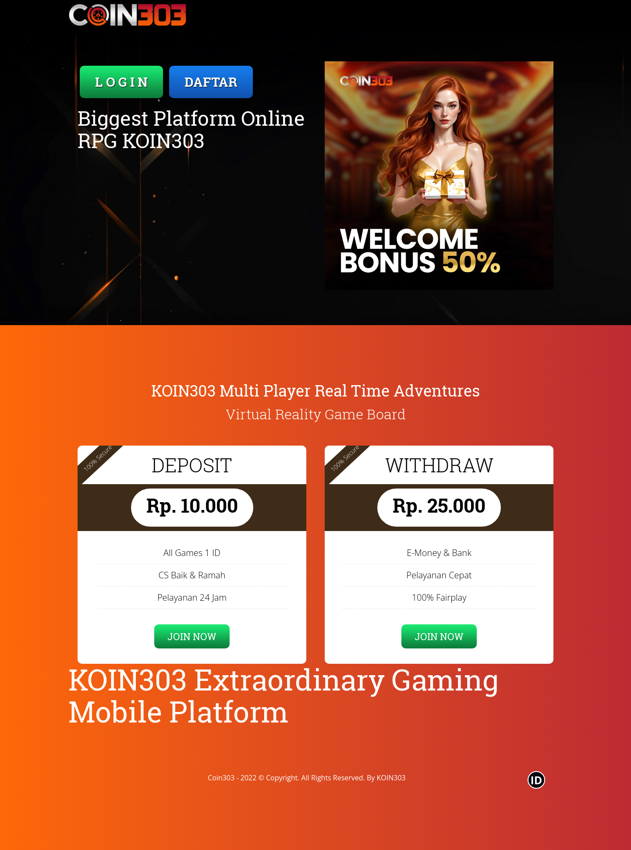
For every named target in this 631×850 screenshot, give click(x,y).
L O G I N (121, 81)
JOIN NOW (191, 636)
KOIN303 (391, 778)
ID (536, 779)
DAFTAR (211, 81)
